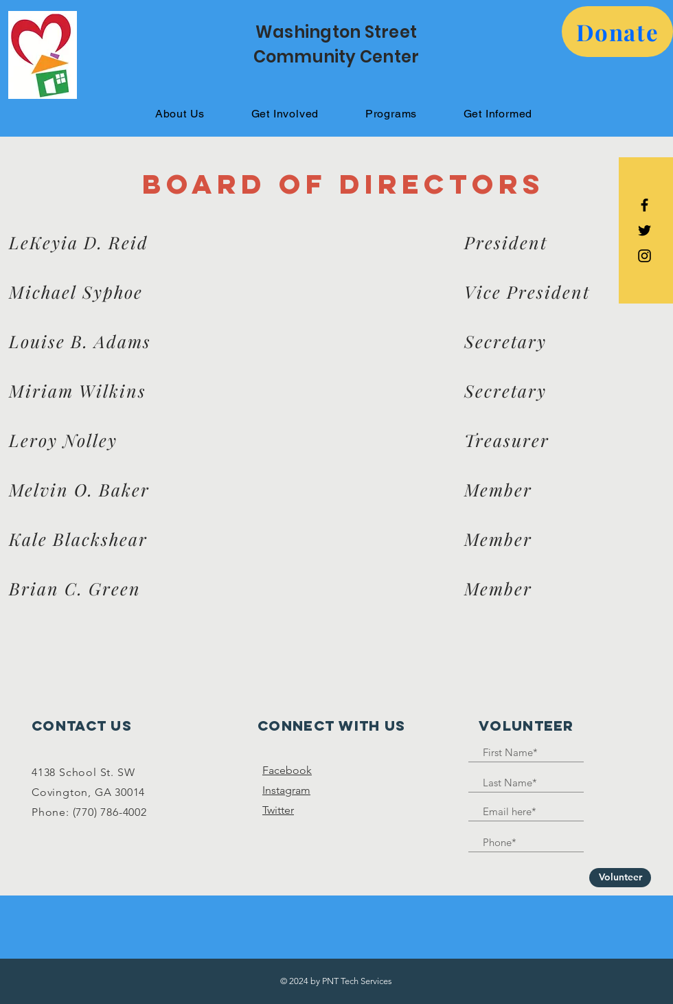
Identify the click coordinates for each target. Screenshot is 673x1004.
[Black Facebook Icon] (644, 205)
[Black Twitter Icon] (644, 230)
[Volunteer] (620, 877)
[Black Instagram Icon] (644, 255)
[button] (617, 31)
